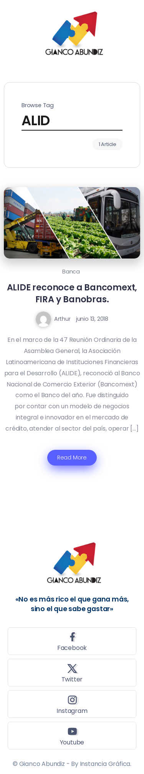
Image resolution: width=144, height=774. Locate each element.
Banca (71, 271)
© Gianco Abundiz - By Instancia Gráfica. (72, 763)
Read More (72, 457)
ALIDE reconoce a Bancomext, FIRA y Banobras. (72, 293)
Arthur (62, 319)
